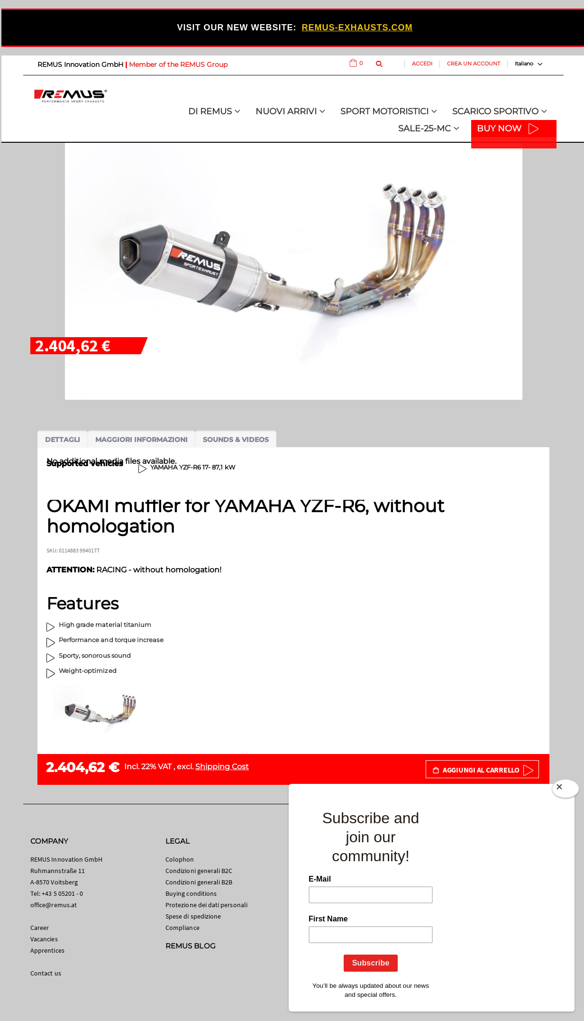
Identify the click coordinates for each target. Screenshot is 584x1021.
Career (39, 927)
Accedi (422, 63)
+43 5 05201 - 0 (62, 893)
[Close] (565, 790)
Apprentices (47, 950)
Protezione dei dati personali (206, 905)
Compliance (182, 927)
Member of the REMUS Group (178, 64)
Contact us (45, 973)
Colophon (179, 859)
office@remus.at (53, 905)
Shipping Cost (222, 766)
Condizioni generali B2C (199, 870)
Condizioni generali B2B (199, 882)
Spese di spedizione (193, 916)
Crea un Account (473, 63)
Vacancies (44, 939)
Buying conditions (191, 893)
